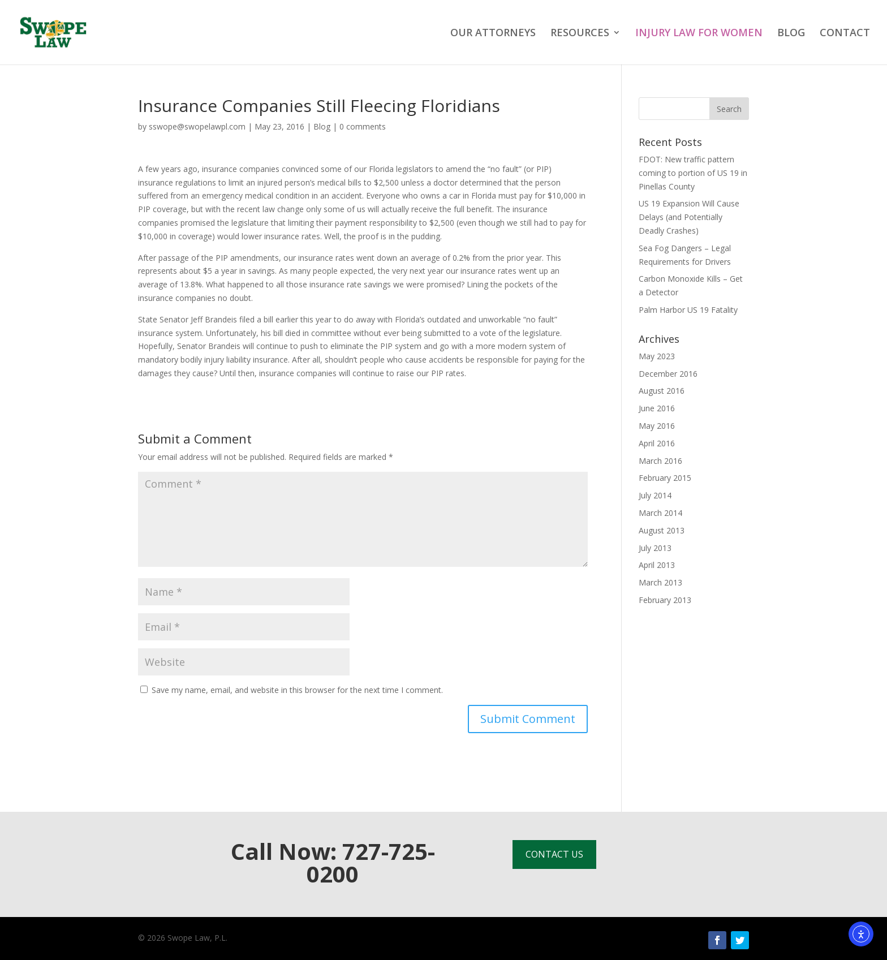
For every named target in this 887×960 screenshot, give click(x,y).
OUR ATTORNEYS (493, 33)
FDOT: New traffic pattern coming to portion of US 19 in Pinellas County (693, 173)
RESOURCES (579, 33)
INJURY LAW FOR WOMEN (699, 33)
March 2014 (660, 512)
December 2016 (668, 373)
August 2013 (661, 530)
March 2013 (660, 582)
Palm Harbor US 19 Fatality (688, 309)
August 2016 (661, 390)
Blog (321, 126)
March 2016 (660, 460)
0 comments (362, 126)
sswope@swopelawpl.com (197, 126)
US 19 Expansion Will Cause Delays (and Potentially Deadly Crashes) (689, 217)
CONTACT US (554, 854)
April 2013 (657, 564)
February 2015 (665, 477)
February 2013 (665, 600)
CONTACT (845, 33)
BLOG (791, 33)
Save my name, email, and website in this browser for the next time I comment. (297, 690)
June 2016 (657, 408)
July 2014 (655, 495)
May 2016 (657, 425)
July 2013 (655, 548)
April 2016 (657, 443)
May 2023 (657, 356)
